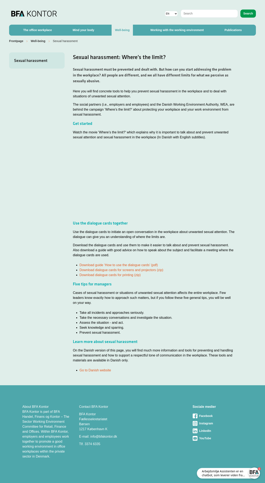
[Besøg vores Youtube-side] (218, 438)
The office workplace (37, 30)
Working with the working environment (177, 30)
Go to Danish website (95, 370)
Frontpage (16, 41)
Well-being (122, 30)
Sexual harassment (30, 60)
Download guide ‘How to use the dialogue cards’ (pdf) (119, 265)
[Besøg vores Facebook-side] (218, 415)
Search (248, 13)
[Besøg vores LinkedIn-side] (218, 430)
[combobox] (209, 14)
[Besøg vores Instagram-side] (218, 423)
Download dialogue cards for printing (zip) (110, 275)
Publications (233, 30)
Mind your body (83, 30)
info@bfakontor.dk (103, 436)
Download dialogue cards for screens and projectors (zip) (121, 270)
